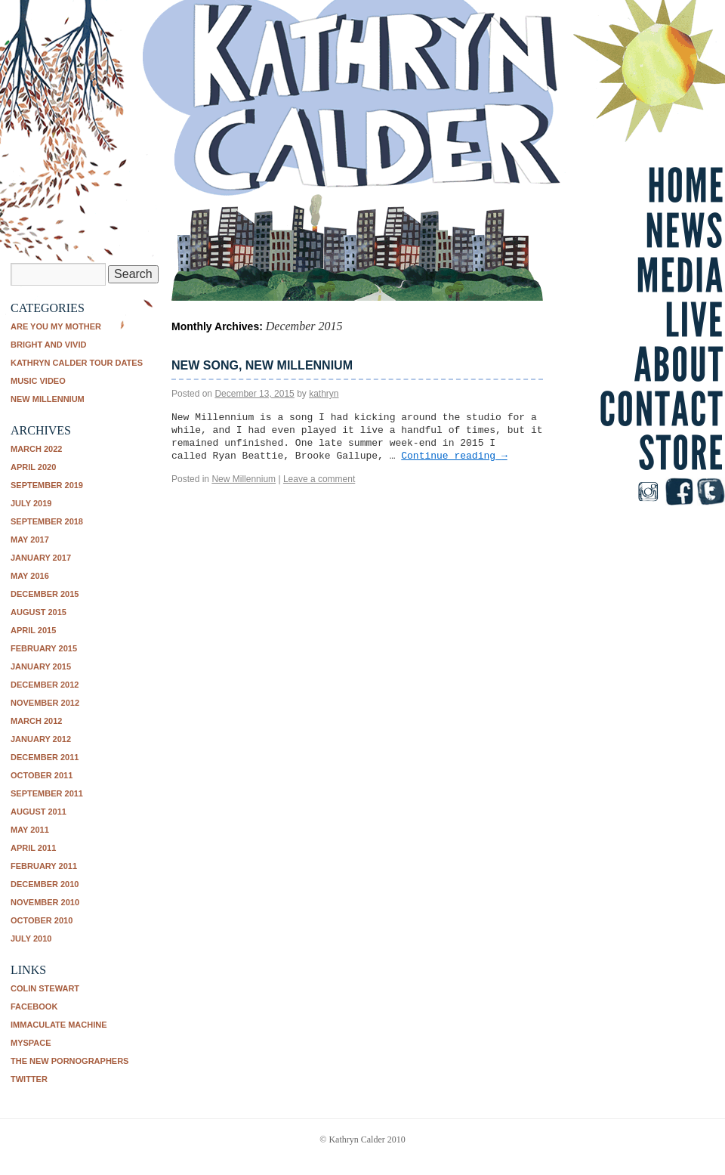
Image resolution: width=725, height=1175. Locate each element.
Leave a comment (319, 479)
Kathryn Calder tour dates (77, 362)
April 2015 (33, 630)
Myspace (31, 1042)
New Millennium (48, 399)
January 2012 (41, 739)
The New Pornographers (69, 1060)
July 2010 (31, 938)
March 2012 (36, 720)
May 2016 (30, 575)
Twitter (29, 1079)
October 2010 (41, 920)
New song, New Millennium (262, 365)
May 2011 (30, 829)
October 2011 (41, 775)
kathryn (323, 393)
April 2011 (33, 847)
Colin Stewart (45, 988)
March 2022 (36, 448)
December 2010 (45, 884)
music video (38, 380)
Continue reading (454, 456)
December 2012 (45, 684)
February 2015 (44, 648)
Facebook (34, 1006)
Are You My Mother (56, 326)
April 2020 (33, 467)
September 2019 (47, 485)
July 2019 (31, 503)
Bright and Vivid (48, 344)
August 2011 (38, 811)
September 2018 (47, 521)
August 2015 (38, 612)
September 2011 (47, 793)
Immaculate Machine (59, 1024)
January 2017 (41, 557)
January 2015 (41, 666)
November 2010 (45, 902)
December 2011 (45, 757)
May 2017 (30, 539)
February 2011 (44, 865)
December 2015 (45, 593)
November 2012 (45, 702)
